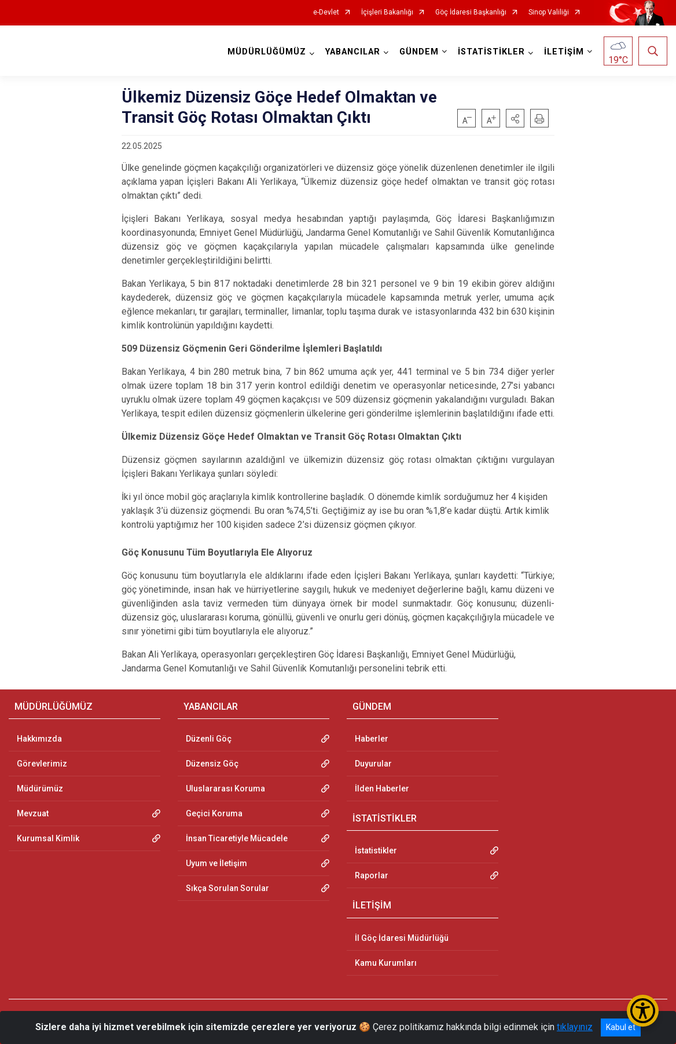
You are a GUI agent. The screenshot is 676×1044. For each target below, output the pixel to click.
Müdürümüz (40, 788)
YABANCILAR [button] (352, 52)
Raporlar (371, 875)
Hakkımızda (39, 738)
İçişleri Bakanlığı (387, 12)
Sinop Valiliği (548, 12)
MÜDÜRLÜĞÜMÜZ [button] (266, 52)
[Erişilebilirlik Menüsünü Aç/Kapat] (643, 1011)
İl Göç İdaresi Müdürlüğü (402, 938)
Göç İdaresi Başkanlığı (470, 12)
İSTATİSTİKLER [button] (491, 52)
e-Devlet (326, 12)
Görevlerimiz (42, 763)
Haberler (371, 738)
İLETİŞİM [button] (564, 52)
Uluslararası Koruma (225, 788)
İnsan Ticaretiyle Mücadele (237, 838)
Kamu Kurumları (386, 963)
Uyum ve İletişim (216, 863)
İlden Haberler (382, 788)
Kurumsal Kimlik (48, 838)
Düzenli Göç (209, 738)
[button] (515, 118)
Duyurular (373, 763)
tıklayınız (575, 1026)
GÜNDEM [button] (419, 52)
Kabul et (620, 1027)
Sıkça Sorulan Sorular (227, 888)
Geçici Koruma (214, 813)
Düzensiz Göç (212, 763)
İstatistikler (376, 850)
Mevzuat (33, 813)
